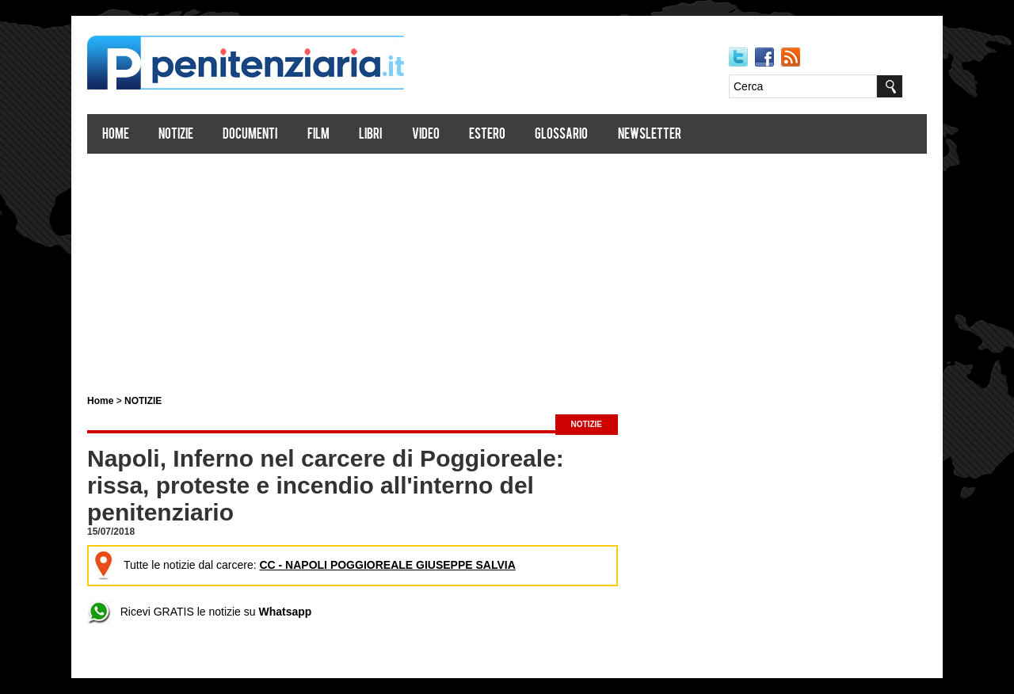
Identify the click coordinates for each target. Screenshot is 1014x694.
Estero (487, 135)
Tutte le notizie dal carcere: (304, 565)
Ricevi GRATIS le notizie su (199, 611)
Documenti (250, 135)
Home (115, 135)
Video (426, 135)
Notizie (175, 135)
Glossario (561, 135)
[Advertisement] (507, 268)
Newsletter (649, 135)
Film (318, 135)
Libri (370, 135)
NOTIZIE (143, 400)
